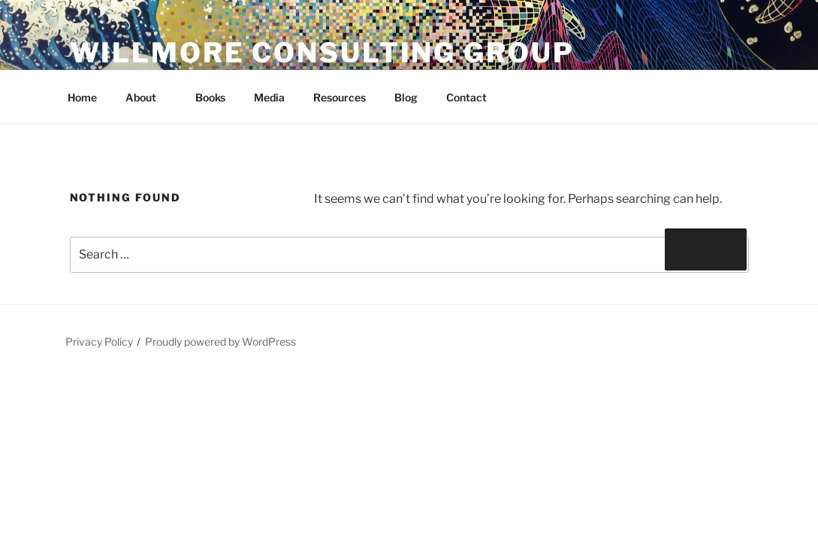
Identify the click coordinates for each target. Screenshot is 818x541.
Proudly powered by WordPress (220, 341)
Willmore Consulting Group (322, 52)
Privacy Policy (99, 341)
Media (269, 97)
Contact (466, 97)
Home (82, 97)
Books (210, 97)
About (148, 97)
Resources (339, 97)
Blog (406, 97)
